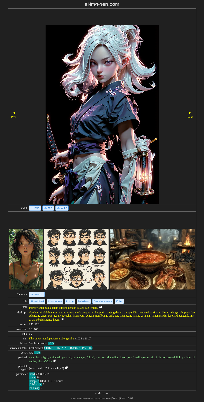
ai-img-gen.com (102, 4)
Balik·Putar (83, 301)
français (94, 398)
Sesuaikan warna (103, 301)
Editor (119, 301)
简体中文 (115, 398)
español (80, 398)
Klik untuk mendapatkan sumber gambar (52, 338)
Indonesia (107, 398)
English (73, 398)
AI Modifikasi (37, 301)
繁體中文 (123, 398)
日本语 (130, 398)
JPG (48, 208)
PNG (35, 208)
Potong (69, 301)
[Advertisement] (96, 17)
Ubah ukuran (55, 301)
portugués (86, 398)
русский (100, 398)
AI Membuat (37, 294)
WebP (62, 208)
